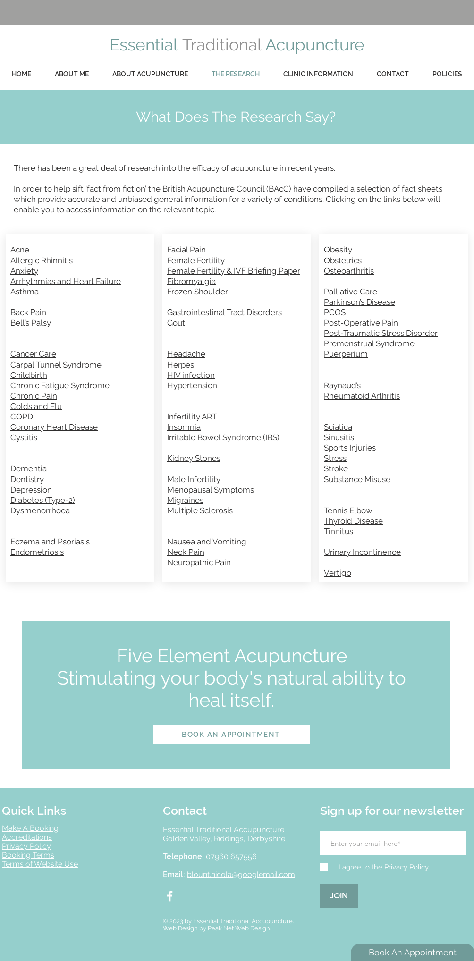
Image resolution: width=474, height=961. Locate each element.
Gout (176, 322)
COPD (21, 416)
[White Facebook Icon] (170, 896)
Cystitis (23, 437)
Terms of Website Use (40, 864)
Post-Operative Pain (361, 322)
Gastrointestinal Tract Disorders (224, 312)
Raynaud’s (342, 385)
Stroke (336, 468)
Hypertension (192, 385)
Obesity (338, 249)
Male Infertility (193, 479)
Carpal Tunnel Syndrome (56, 364)
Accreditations (27, 837)
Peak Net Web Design (239, 928)
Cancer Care (33, 354)
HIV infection (191, 375)
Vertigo (337, 572)
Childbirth (28, 375)
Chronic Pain (33, 396)
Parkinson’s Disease (359, 302)
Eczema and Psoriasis (50, 541)
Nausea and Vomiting (206, 541)
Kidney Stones (193, 458)
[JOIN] (339, 896)
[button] (447, 74)
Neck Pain (185, 552)
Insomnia (184, 427)
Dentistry (27, 479)
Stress (335, 458)
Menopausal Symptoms (210, 489)
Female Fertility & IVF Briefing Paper (233, 271)
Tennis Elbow (348, 510)
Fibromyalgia (191, 281)
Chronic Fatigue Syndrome (60, 385)
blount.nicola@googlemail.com (241, 874)
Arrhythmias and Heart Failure (65, 281)
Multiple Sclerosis (200, 510)
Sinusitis (339, 437)
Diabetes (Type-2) (42, 500)
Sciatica (338, 427)
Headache (186, 354)
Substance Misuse (357, 479)
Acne (19, 249)
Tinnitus (338, 531)
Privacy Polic (24, 846)
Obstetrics (343, 260)
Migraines (185, 500)
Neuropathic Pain (199, 562)
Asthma (24, 291)
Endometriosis (37, 552)
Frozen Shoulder (197, 291)
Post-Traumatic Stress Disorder (381, 333)
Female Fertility (196, 260)
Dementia (28, 468)
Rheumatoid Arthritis (362, 396)
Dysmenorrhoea (40, 510)
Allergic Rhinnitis (41, 260)
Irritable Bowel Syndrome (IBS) (223, 437)
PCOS (335, 312)
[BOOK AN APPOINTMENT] (231, 734)
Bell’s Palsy (30, 322)
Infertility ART (192, 416)
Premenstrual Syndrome (369, 343)
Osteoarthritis (349, 271)
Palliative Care (350, 291)
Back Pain (28, 312)
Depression (31, 489)
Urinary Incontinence (362, 552)
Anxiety (24, 271)
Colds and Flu (36, 406)
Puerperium (346, 354)
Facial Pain (186, 249)
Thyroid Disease (353, 521)
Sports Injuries (350, 447)
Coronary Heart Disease (54, 427)
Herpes (180, 364)
